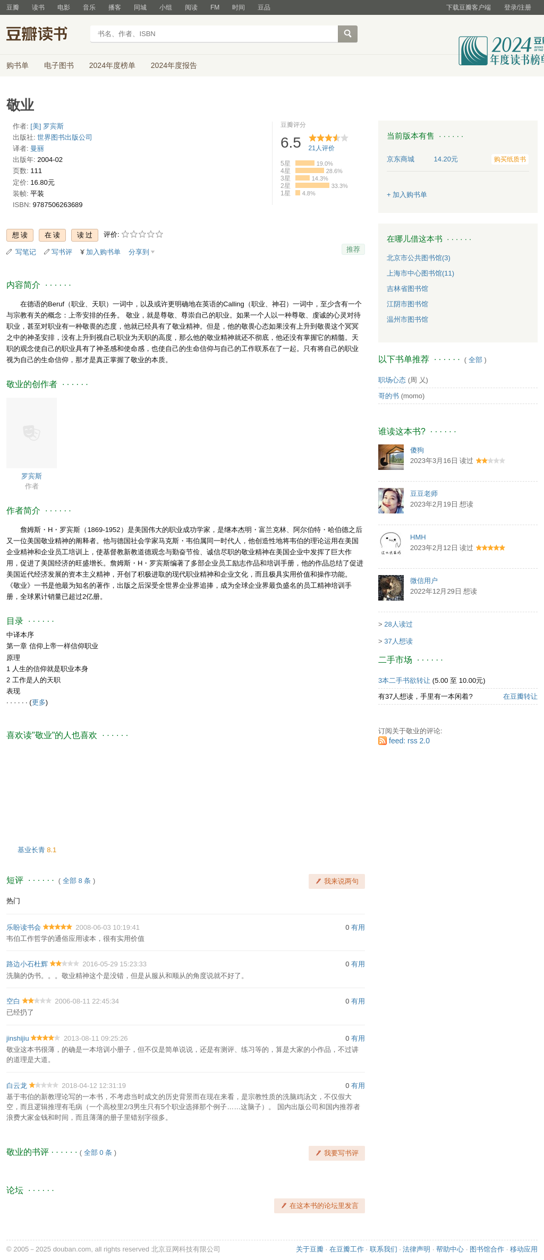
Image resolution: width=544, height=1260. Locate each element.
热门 (13, 901)
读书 (38, 7)
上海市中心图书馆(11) (420, 273)
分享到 (139, 252)
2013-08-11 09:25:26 (96, 1038)
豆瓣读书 (44, 35)
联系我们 (383, 1249)
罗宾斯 (31, 476)
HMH (418, 537)
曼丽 (37, 148)
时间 (238, 7)
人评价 (322, 148)
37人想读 (398, 641)
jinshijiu (17, 1038)
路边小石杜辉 (27, 964)
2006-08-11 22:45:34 (87, 1001)
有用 (358, 927)
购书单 (17, 65)
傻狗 (417, 450)
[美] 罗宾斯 (47, 126)
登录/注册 (517, 7)
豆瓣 (12, 7)
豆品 (264, 7)
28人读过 (398, 624)
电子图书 (59, 65)
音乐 (89, 7)
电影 (63, 7)
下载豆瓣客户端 (468, 7)
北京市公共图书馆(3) (418, 258)
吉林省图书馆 (407, 289)
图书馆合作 (487, 1249)
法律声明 (416, 1249)
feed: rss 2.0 (409, 740)
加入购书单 (103, 252)
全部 (475, 360)
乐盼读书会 (23, 927)
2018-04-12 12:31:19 (94, 1086)
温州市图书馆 (407, 319)
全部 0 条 (98, 1152)
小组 (165, 7)
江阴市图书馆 (407, 304)
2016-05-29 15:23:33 (114, 964)
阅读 (191, 7)
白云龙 (16, 1086)
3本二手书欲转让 (404, 680)
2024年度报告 (174, 65)
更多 (39, 702)
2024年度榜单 (112, 65)
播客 (114, 7)
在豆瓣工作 (346, 1249)
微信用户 (424, 581)
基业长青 (32, 850)
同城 (140, 7)
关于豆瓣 (310, 1249)
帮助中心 (450, 1249)
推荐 (353, 249)
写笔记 (25, 252)
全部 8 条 (77, 881)
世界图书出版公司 (64, 137)
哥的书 (388, 396)
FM (214, 7)
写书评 (62, 252)
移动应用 (524, 1249)
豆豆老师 (424, 494)
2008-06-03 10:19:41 (107, 927)
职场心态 (392, 380)
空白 (13, 1001)
